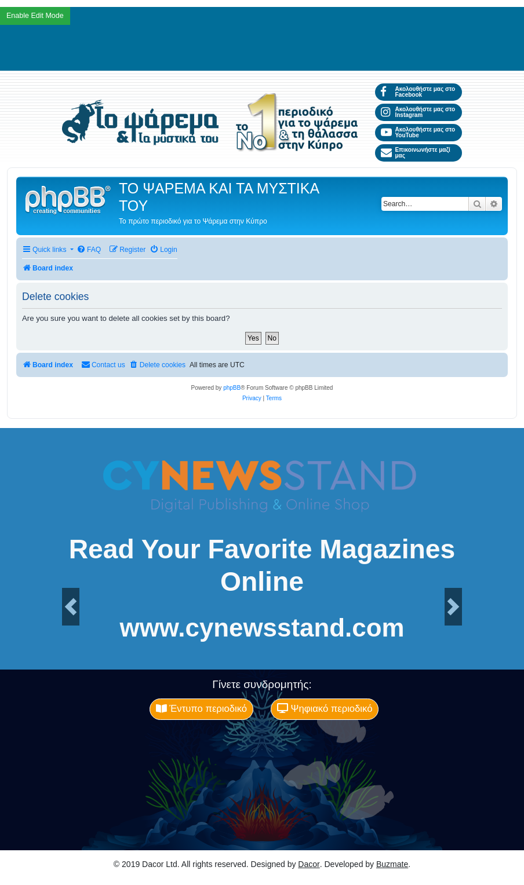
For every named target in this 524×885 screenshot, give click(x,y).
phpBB (232, 388)
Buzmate (392, 864)
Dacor (308, 864)
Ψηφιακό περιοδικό (324, 708)
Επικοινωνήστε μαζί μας (415, 153)
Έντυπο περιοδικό (201, 708)
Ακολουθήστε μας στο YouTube (418, 132)
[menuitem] (89, 250)
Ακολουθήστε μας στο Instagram (418, 112)
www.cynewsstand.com (262, 628)
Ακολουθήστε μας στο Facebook (418, 92)
